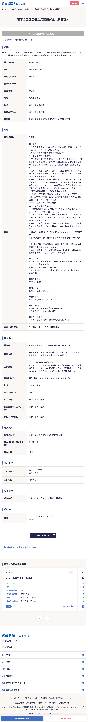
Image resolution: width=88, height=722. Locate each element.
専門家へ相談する (22, 718)
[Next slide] (47, 618)
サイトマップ (69, 698)
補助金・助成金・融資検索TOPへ (21, 547)
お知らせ (9, 647)
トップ (4, 9)
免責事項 (44, 698)
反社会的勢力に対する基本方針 (25, 703)
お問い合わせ (53, 703)
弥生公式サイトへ (65, 703)
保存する (67, 718)
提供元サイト (43, 535)
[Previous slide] (39, 618)
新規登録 (74, 3)
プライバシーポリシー (31, 698)
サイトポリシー (17, 698)
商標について (42, 703)
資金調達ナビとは (13, 641)
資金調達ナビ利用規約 (56, 698)
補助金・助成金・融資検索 (20, 9)
